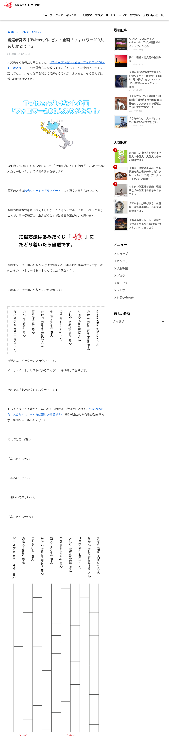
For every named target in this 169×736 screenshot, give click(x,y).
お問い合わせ (150, 15)
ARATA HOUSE (23, 5)
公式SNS (135, 15)
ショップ (47, 15)
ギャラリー (72, 15)
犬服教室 (87, 15)
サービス (111, 15)
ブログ (98, 15)
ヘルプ (122, 15)
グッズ (59, 15)
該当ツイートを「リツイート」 (44, 190)
